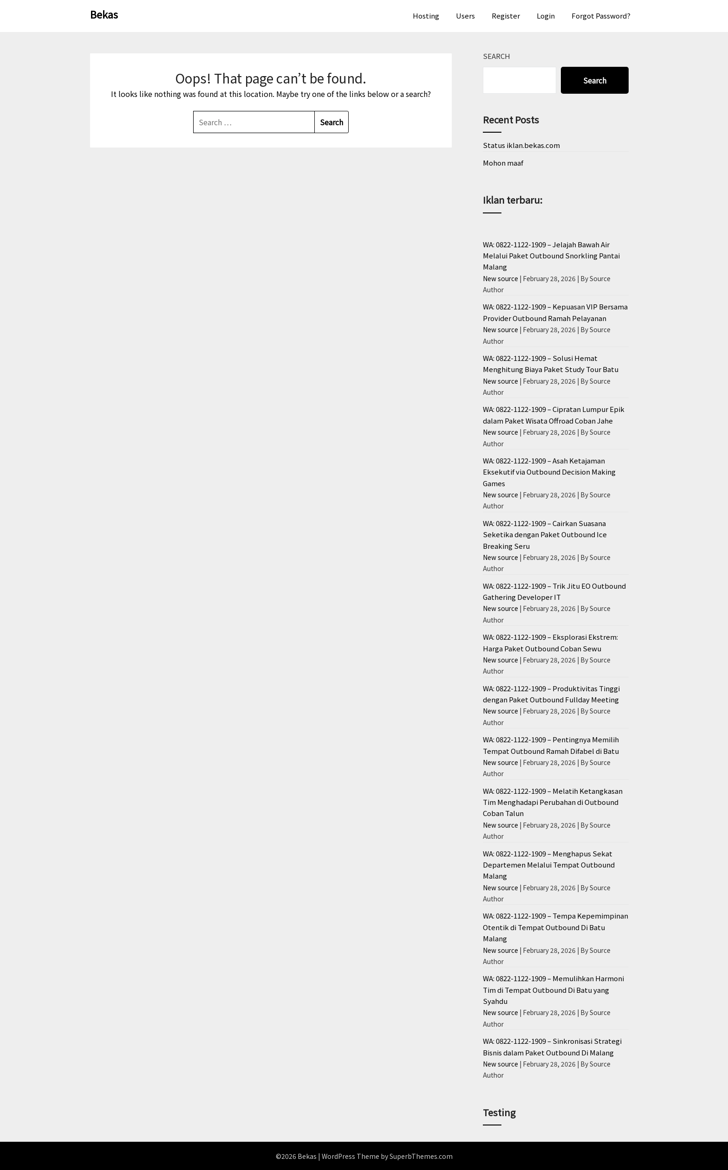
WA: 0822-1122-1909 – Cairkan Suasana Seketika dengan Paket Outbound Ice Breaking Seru (545, 534)
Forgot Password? (601, 15)
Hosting (426, 15)
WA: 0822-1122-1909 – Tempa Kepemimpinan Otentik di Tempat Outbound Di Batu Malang (555, 927)
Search (496, 56)
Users (465, 15)
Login (546, 15)
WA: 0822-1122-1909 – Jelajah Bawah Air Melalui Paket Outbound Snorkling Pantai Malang (551, 255)
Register (506, 15)
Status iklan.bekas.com (521, 145)
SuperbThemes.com (421, 1156)
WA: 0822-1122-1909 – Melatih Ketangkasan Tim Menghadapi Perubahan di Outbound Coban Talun (553, 802)
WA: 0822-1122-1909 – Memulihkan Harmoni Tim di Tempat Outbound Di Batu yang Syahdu (553, 989)
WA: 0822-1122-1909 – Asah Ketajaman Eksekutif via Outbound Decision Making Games (549, 472)
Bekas (104, 13)
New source (500, 278)
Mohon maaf (503, 162)
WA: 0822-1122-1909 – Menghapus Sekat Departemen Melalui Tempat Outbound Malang (549, 865)
